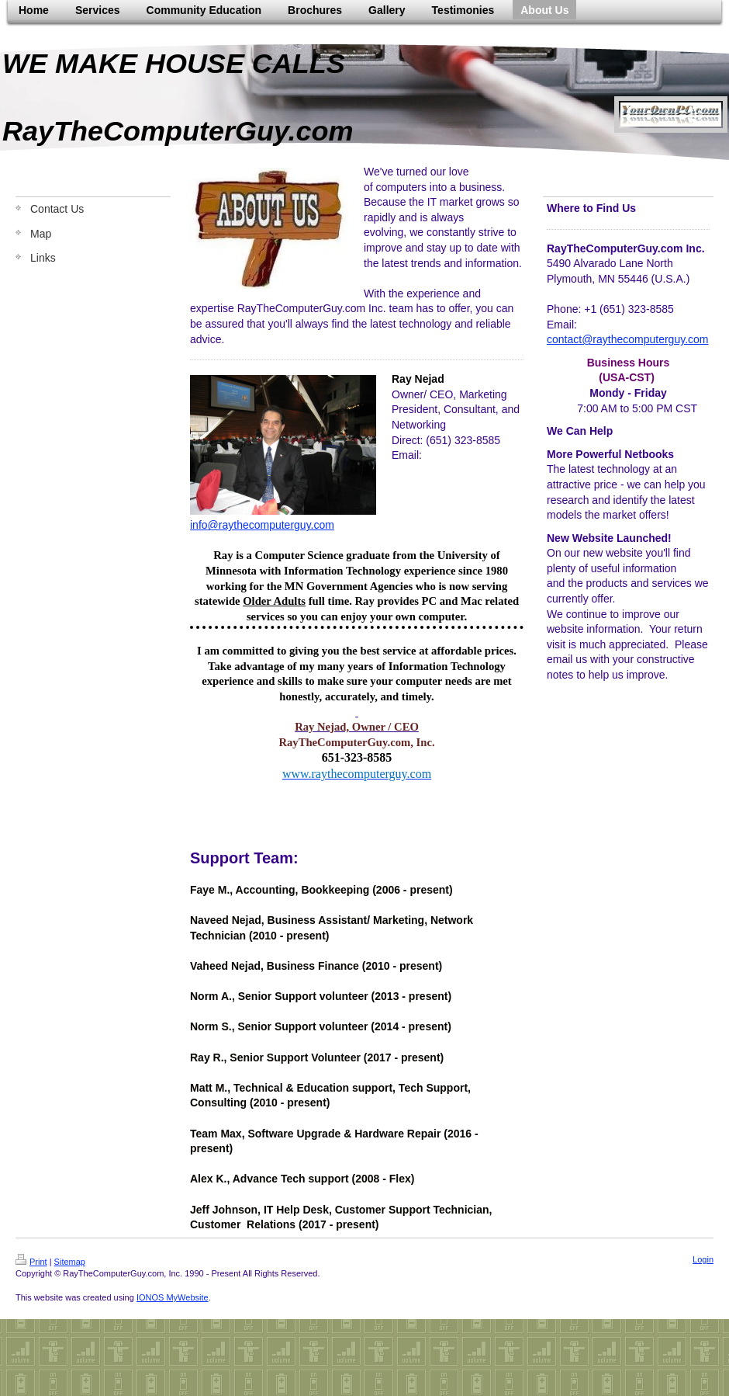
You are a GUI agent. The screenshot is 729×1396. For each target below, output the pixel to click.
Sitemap (69, 1261)
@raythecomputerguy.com (271, 525)
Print (31, 1261)
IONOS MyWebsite (172, 1297)
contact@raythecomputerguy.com (628, 339)
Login (703, 1259)
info (199, 525)
